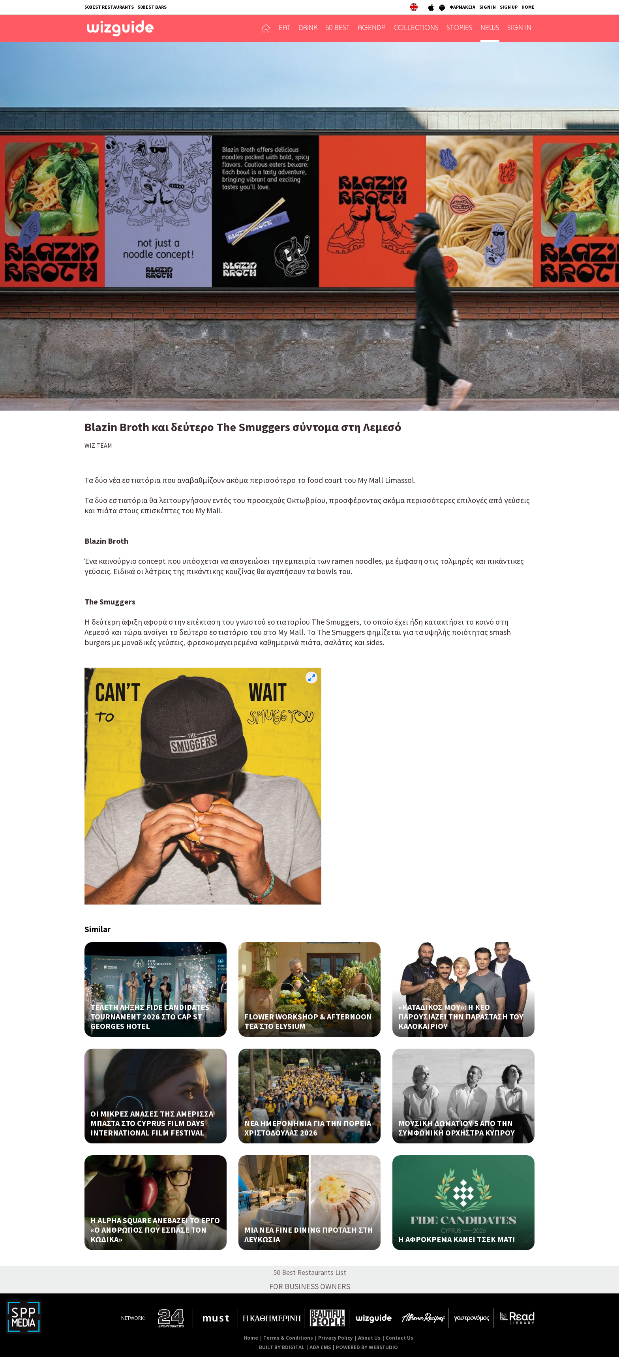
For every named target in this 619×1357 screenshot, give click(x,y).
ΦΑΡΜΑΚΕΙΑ (462, 7)
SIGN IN (487, 7)
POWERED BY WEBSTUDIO (367, 1347)
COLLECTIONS (416, 28)
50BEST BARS (152, 7)
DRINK (307, 28)
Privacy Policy (335, 1337)
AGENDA (372, 28)
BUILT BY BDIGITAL (281, 1347)
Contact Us (399, 1337)
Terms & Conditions (288, 1337)
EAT (285, 28)
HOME (528, 7)
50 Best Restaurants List (309, 1272)
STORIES (459, 28)
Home (251, 1337)
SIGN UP (509, 7)
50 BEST (337, 28)
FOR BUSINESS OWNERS (309, 1286)
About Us (369, 1337)
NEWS (489, 28)
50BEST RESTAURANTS (109, 7)
